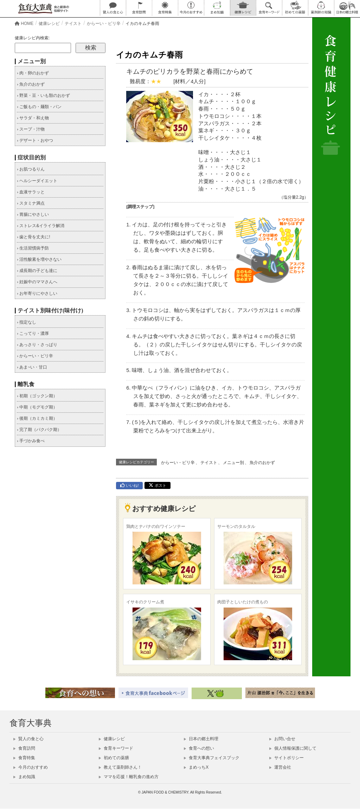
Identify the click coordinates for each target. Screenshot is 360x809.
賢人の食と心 (28, 738)
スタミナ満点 (31, 203)
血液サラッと (31, 192)
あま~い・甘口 (32, 367)
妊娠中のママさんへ (37, 281)
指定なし (26, 322)
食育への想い (199, 748)
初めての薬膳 (114, 757)
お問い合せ (282, 738)
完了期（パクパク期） (39, 429)
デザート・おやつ (35, 140)
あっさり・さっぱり (37, 344)
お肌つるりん (31, 169)
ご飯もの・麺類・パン (39, 106)
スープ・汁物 (31, 129)
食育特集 (24, 757)
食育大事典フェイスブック (211, 757)
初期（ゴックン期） (37, 395)
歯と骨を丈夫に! (33, 236)
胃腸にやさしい (33, 214)
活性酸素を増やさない (39, 259)
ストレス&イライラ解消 (40, 225)
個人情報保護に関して (292, 748)
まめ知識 (24, 776)
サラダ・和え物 (33, 117)
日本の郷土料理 (201, 738)
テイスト (208, 462)
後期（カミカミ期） (37, 418)
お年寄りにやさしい (37, 293)
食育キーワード (116, 748)
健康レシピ (112, 738)
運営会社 (280, 767)
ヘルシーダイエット (37, 180)
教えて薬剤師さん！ (120, 767)
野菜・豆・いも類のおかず (43, 95)
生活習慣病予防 (33, 248)
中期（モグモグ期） (37, 407)
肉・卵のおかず (33, 73)
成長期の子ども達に (37, 270)
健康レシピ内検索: (32, 37)
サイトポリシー (286, 757)
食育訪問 (24, 748)
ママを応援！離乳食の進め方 (129, 776)
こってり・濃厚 (33, 333)
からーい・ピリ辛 (178, 462)
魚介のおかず (262, 462)
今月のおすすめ (30, 767)
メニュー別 (233, 462)
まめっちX (196, 767)
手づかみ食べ (31, 440)
